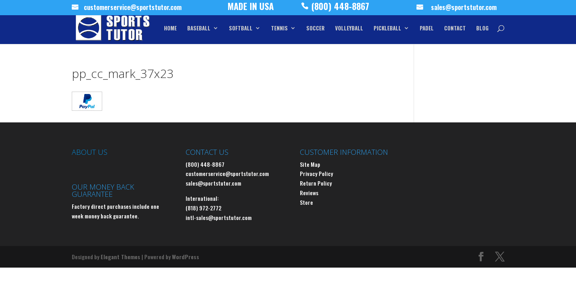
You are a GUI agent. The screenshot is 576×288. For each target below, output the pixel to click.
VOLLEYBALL (349, 28)
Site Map (310, 164)
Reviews (309, 192)
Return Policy (316, 183)
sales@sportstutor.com (464, 8)
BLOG (482, 28)
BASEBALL (198, 28)
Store (306, 202)
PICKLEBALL (387, 28)
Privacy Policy (316, 173)
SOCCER (315, 28)
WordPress (185, 256)
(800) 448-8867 (340, 8)
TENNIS (279, 28)
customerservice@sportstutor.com (133, 8)
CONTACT (455, 28)
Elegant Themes (120, 256)
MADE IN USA (251, 8)
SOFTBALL (241, 28)
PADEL (427, 28)
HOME (170, 28)
